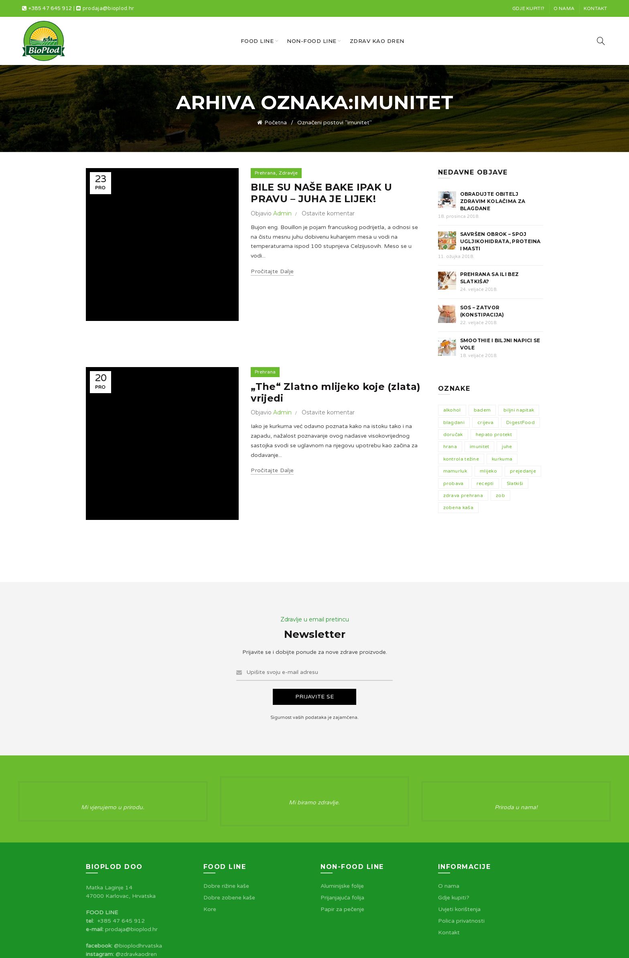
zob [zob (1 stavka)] (500, 495)
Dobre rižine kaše (226, 832)
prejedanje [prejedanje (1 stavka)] (523, 471)
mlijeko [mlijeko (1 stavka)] (488, 471)
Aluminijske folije (342, 832)
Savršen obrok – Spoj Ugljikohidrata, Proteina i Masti (500, 241)
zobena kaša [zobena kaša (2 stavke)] (458, 507)
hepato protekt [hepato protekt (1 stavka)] (494, 434)
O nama (564, 8)
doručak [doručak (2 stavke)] (453, 434)
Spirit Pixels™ (525, 945)
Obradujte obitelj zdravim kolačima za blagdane (493, 201)
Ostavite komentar (328, 213)
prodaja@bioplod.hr (108, 8)
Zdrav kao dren (377, 41)
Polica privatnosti (461, 867)
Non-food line (312, 41)
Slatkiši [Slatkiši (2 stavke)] (515, 483)
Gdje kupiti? (528, 8)
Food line (257, 41)
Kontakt (595, 8)
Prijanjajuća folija (342, 844)
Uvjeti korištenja (459, 855)
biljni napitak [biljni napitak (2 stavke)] (518, 410)
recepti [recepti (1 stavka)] (485, 483)
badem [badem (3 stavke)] (482, 410)
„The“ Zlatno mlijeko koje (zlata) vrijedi (335, 341)
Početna (275, 122)
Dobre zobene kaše (229, 844)
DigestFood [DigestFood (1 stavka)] (520, 422)
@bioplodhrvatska (138, 892)
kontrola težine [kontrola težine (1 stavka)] (461, 459)
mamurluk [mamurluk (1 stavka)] (455, 471)
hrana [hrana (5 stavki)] (450, 446)
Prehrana (265, 173)
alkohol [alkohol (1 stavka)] (452, 410)
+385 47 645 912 (50, 8)
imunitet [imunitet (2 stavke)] (479, 446)
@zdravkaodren (136, 900)
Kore (209, 855)
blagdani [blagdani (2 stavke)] (454, 422)
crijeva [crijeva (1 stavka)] (485, 422)
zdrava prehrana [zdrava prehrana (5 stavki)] (463, 495)
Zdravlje (288, 173)
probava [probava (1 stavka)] (453, 483)
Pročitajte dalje (272, 271)
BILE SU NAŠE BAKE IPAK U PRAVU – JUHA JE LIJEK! (321, 193)
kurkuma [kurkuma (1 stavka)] (502, 459)
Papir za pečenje (342, 855)
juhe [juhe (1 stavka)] (507, 446)
